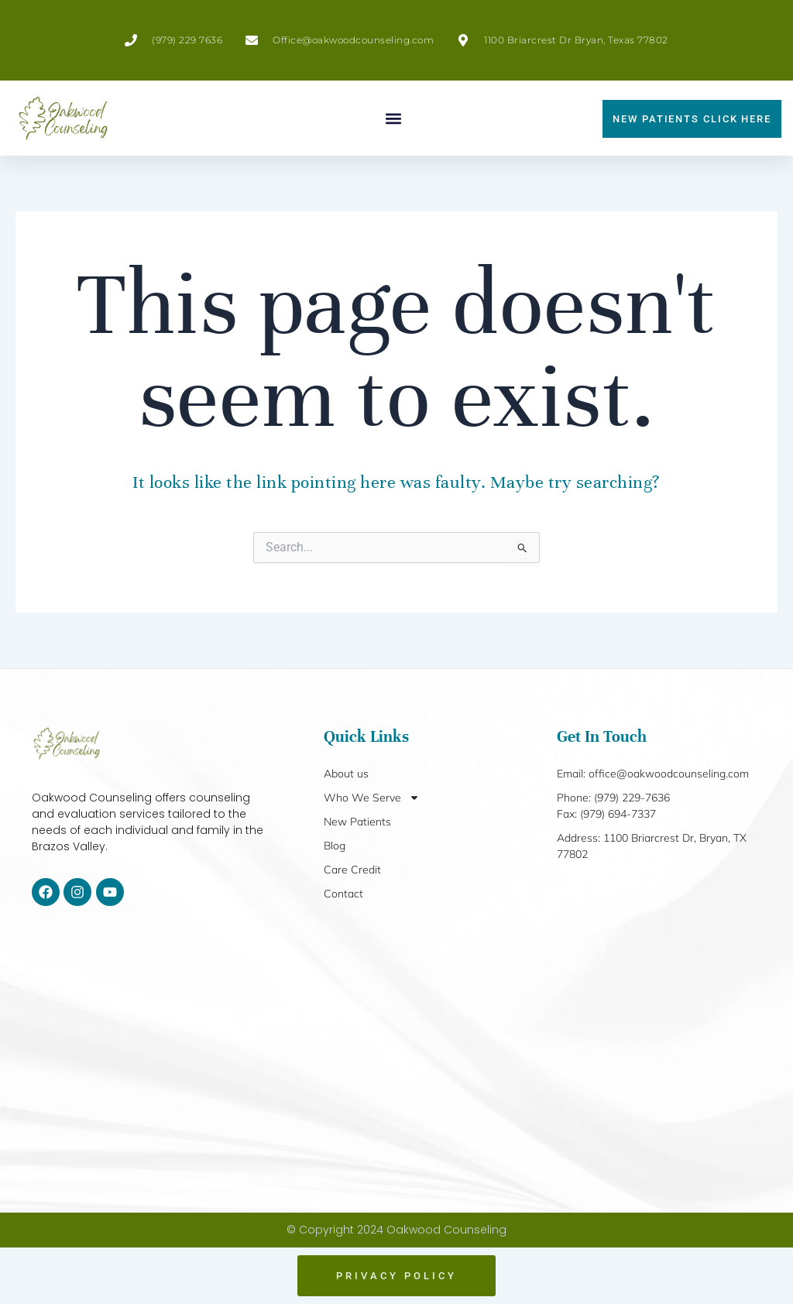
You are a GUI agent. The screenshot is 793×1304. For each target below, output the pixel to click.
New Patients (357, 822)
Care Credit (352, 870)
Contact (343, 894)
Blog (334, 846)
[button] (394, 118)
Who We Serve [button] (372, 798)
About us (346, 774)
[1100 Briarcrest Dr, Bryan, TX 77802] (396, 1060)
